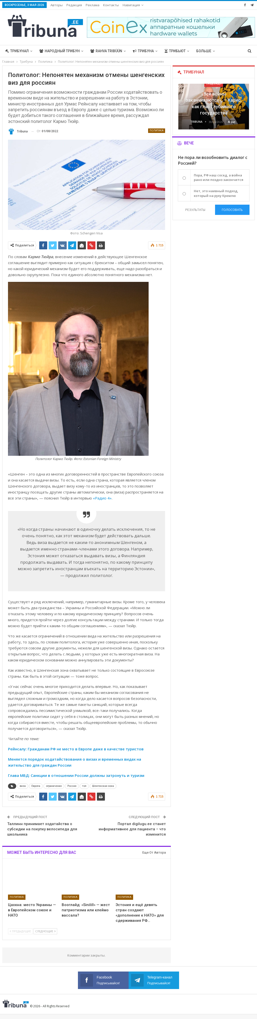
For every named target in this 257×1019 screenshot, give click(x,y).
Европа (35, 786)
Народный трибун (59, 51)
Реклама (92, 5)
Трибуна (143, 51)
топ (84, 786)
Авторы (56, 5)
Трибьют (175, 51)
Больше (203, 51)
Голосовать (232, 209)
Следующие (45, 931)
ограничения (54, 786)
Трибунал (17, 51)
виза (23, 786)
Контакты (111, 5)
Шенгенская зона (103, 786)
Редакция (74, 5)
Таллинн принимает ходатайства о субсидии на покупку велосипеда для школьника (42, 829)
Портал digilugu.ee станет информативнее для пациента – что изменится (132, 829)
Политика (157, 130)
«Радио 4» (102, 498)
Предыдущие (20, 931)
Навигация (131, 5)
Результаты (195, 209)
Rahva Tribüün (106, 51)
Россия (71, 786)
